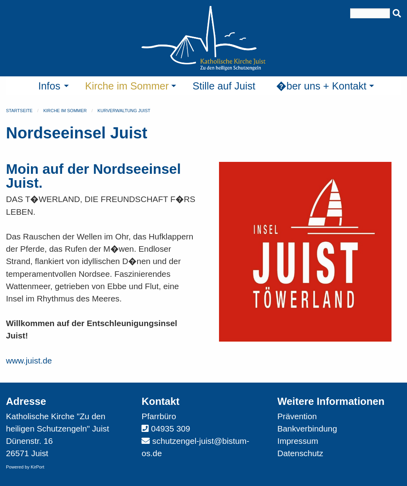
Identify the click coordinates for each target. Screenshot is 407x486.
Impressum (297, 440)
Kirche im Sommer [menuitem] (127, 85)
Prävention (297, 416)
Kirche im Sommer (65, 110)
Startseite (19, 110)
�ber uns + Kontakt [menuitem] (321, 85)
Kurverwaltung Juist (123, 110)
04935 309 (170, 428)
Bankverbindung (307, 428)
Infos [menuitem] (49, 85)
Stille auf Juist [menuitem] (223, 85)
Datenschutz (300, 453)
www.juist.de (29, 360)
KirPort (37, 467)
